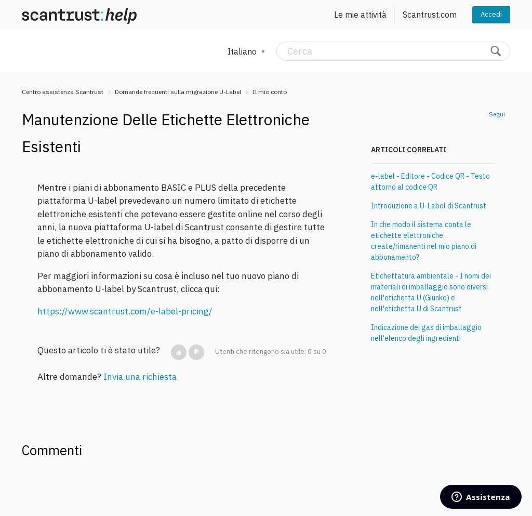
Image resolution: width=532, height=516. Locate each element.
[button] (179, 352)
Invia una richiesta (140, 376)
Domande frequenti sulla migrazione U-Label (178, 92)
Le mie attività (360, 14)
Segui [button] (497, 114)
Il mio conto (269, 92)
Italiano (243, 51)
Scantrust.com (430, 14)
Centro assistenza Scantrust (62, 92)
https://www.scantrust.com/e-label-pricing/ (124, 311)
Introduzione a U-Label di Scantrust (428, 205)
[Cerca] (393, 51)
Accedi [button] (491, 14)
